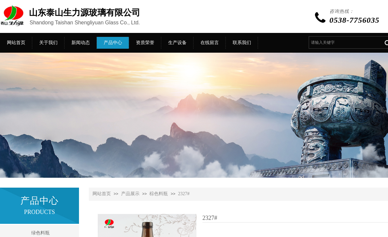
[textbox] (344, 42)
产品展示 (130, 193)
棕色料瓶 (158, 193)
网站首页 (101, 193)
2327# (184, 193)
